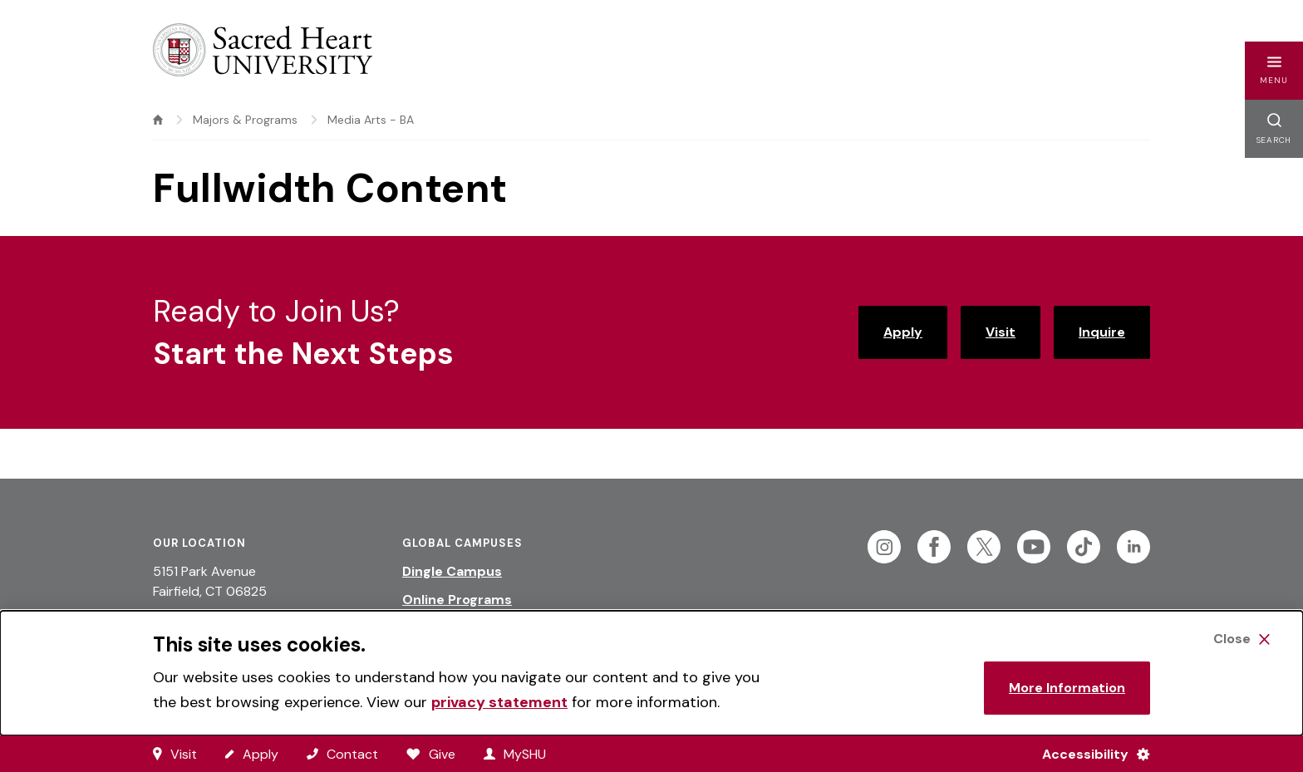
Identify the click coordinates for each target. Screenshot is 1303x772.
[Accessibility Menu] (1089, 753)
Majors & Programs (245, 119)
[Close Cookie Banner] (1241, 639)
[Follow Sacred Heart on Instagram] (884, 547)
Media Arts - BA (370, 119)
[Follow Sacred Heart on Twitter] (984, 547)
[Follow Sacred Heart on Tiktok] (1083, 547)
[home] (158, 120)
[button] (1274, 71)
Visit (1000, 332)
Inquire (1102, 332)
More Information (1067, 687)
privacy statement (499, 702)
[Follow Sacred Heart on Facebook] (934, 547)
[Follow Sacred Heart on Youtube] (1033, 547)
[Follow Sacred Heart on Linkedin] (1133, 547)
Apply (902, 332)
